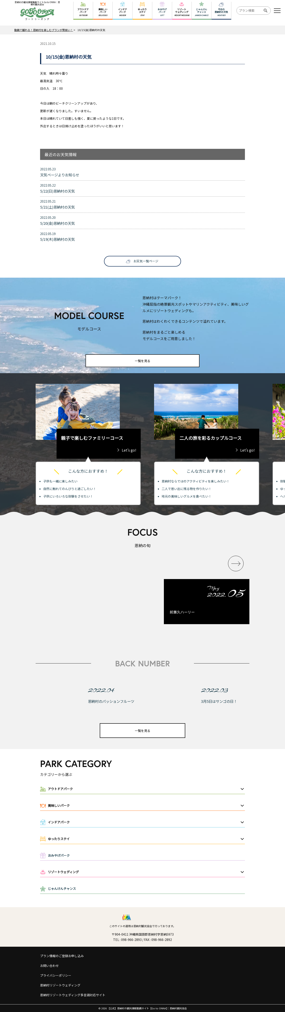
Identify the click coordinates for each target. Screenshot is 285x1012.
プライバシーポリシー (55, 975)
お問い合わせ (49, 965)
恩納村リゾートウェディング (60, 985)
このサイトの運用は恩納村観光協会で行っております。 (142, 926)
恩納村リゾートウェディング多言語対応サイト (72, 995)
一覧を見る (142, 361)
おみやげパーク (59, 855)
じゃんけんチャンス (62, 888)
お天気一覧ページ (145, 261)
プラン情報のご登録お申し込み (62, 956)
